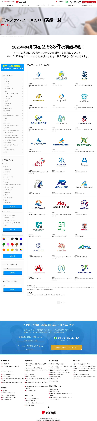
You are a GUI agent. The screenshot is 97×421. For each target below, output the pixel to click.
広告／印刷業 (6, 123)
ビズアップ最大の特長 (8, 374)
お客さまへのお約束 (31, 376)
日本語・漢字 (17, 223)
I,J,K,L (13, 217)
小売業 (5, 118)
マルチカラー (20, 250)
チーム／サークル (7, 96)
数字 (6, 225)
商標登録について (54, 391)
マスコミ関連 (6, 98)
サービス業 (6, 86)
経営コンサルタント (8, 132)
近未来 (6, 200)
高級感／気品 (8, 202)
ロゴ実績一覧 (5, 364)
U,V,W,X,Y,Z (8, 223)
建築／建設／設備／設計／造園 (10, 125)
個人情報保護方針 (6, 399)
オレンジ (3, 250)
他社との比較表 (30, 374)
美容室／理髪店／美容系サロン (10, 135)
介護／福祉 (6, 106)
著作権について (54, 389)
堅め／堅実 (7, 192)
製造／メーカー (7, 142)
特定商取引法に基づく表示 (9, 397)
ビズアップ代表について (8, 393)
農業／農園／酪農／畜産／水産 (10, 145)
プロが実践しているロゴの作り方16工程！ (85, 376)
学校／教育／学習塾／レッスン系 (11, 115)
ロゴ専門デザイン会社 (14, 1)
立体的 (6, 195)
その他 (5, 91)
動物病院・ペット (7, 108)
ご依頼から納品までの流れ (57, 364)
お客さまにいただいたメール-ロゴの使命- (84, 368)
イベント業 (6, 84)
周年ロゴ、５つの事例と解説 (81, 374)
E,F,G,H (7, 217)
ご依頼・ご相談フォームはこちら (66, 348)
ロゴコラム (77, 379)
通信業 (5, 147)
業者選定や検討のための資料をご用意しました (37, 379)
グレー (12, 239)
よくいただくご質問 (31, 390)
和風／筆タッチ (8, 189)
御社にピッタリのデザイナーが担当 (59, 370)
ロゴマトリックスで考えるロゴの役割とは (85, 366)
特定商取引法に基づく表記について (48, 418)
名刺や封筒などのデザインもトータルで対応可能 (37, 387)
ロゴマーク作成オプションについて (35, 403)
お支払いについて (30, 405)
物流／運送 (6, 128)
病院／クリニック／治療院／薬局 (11, 130)
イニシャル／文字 (31, 287)
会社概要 (61, 1)
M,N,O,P (7, 220)
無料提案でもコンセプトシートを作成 (59, 372)
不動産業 (5, 101)
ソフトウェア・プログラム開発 (10, 93)
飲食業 (5, 152)
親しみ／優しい (8, 197)
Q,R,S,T (14, 220)
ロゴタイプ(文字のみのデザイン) (13, 184)
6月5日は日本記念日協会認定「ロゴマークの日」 (85, 371)
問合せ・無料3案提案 (89, 2)
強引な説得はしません (55, 376)
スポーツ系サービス (8, 88)
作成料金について (30, 400)
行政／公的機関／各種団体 (9, 140)
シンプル (7, 182)
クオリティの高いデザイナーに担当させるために (13, 379)
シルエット (7, 179)
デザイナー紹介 (6, 376)
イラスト (7, 174)
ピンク (8, 245)
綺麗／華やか (8, 169)
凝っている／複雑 (9, 187)
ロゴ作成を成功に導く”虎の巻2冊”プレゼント (37, 383)
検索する (12, 206)
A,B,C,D (13, 215)
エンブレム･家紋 (9, 177)
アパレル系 (6, 81)
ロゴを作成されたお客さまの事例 (10, 366)
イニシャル (7, 171)
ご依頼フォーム (54, 379)
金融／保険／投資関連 (8, 149)
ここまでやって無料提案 (32, 398)
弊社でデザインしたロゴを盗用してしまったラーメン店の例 (61, 398)
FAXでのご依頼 (54, 381)
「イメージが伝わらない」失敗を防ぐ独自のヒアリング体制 (61, 367)
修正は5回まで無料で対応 (56, 374)
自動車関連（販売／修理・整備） (11, 137)
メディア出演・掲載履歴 (8, 395)
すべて (5, 79)
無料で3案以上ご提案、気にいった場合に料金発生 (36, 364)
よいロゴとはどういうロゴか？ (82, 364)
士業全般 (5, 113)
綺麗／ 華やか (30, 289)
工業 (4, 120)
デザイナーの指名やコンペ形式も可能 (12, 382)
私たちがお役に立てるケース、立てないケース (37, 371)
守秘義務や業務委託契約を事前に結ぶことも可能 (61, 394)
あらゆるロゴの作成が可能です (34, 368)
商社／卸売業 (6, 110)
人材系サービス (7, 103)
